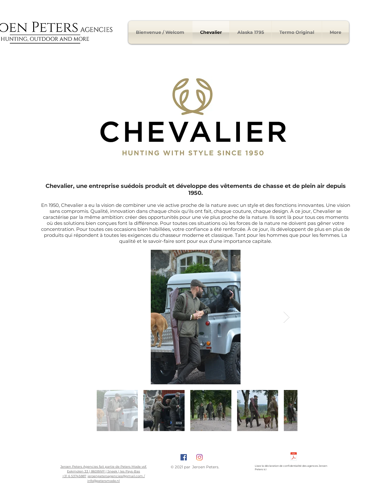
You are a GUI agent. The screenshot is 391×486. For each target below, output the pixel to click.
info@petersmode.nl (103, 481)
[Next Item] (286, 317)
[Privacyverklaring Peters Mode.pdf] (294, 457)
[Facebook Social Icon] (183, 457)
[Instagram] (199, 457)
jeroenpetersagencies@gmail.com (115, 476)
